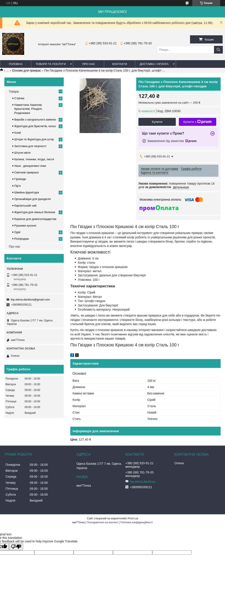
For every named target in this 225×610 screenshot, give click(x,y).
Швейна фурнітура (26, 192)
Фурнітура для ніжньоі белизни (34, 212)
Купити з (197, 122)
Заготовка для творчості (30, 146)
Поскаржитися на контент (102, 522)
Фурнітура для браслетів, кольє (35, 126)
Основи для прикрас (26, 70)
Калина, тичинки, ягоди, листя (34, 159)
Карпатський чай (25, 205)
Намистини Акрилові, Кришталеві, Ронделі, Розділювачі (28, 108)
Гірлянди (20, 179)
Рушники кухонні (25, 225)
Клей (17, 132)
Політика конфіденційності (136, 522)
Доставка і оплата (154, 64)
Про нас (88, 64)
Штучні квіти (22, 152)
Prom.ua (133, 518)
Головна (15, 64)
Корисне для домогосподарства (35, 219)
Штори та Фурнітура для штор (34, 139)
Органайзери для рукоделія (32, 199)
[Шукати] (218, 50)
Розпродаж (21, 238)
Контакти (119, 64)
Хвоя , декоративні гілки (30, 165)
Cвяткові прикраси (26, 172)
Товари (14, 91)
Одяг (17, 232)
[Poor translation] (16, 546)
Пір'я (17, 185)
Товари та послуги (51, 64)
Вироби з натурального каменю (35, 119)
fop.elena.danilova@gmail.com (30, 299)
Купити (157, 122)
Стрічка (19, 98)
